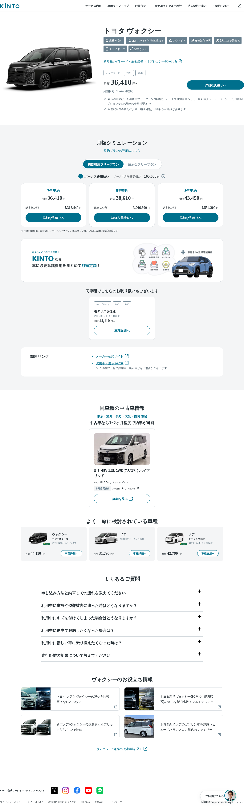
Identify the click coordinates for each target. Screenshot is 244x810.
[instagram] (65, 790)
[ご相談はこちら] (218, 796)
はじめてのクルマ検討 (168, 6)
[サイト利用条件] (36, 802)
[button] (215, 85)
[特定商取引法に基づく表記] (62, 802)
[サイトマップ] (115, 802)
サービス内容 (93, 6)
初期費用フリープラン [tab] (103, 164)
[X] (54, 790)
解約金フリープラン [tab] (142, 164)
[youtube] (88, 790)
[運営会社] (99, 802)
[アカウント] (240, 5)
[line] (99, 790)
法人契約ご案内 (197, 6)
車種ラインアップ (118, 6)
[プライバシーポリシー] (11, 802)
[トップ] (9, 5)
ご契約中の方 (221, 6)
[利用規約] (85, 802)
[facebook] (77, 790)
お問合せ (140, 6)
